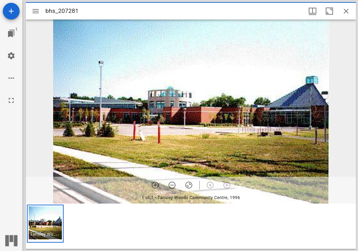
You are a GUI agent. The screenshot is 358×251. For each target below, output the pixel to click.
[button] (45, 223)
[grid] (191, 226)
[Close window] (346, 11)
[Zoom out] (172, 185)
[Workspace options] (11, 78)
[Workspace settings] (11, 55)
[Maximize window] (329, 11)
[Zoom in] (155, 185)
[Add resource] (11, 11)
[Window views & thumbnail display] (312, 11)
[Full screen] (11, 100)
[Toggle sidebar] (35, 11)
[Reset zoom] (188, 185)
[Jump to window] (11, 33)
